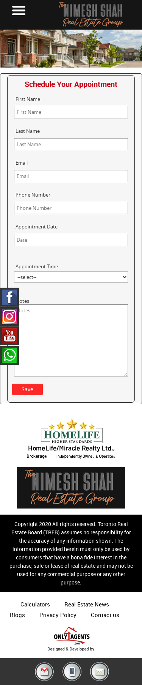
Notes (22, 301)
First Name (28, 99)
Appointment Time (37, 266)
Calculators (35, 604)
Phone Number (33, 194)
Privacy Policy (57, 615)
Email (22, 162)
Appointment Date (37, 226)
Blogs (17, 615)
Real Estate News (86, 604)
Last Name (28, 131)
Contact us (105, 615)
